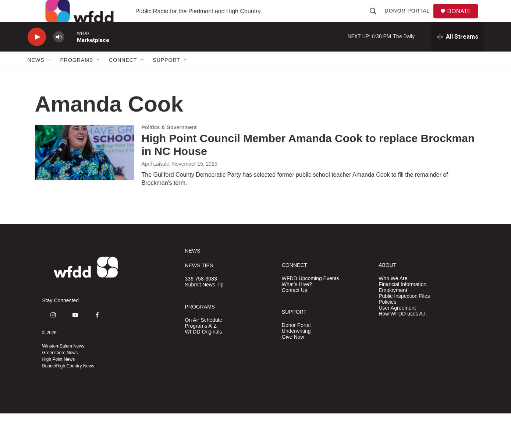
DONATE (463, 19)
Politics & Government (169, 144)
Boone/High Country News (68, 382)
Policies (387, 318)
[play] (37, 53)
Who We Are (393, 295)
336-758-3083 (201, 295)
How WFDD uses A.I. (403, 330)
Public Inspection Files (404, 313)
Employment (393, 307)
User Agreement (397, 324)
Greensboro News (60, 369)
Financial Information (402, 301)
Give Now (293, 353)
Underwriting (296, 347)
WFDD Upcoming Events (310, 295)
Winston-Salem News (63, 362)
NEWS (193, 267)
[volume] (59, 53)
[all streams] (457, 53)
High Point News (58, 375)
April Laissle (155, 180)
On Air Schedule (203, 336)
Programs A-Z (201, 342)
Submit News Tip (204, 301)
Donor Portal (410, 19)
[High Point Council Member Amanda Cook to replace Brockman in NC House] (84, 169)
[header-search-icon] (376, 19)
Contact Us (294, 307)
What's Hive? (297, 301)
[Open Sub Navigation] (50, 77)
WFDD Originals (203, 348)
